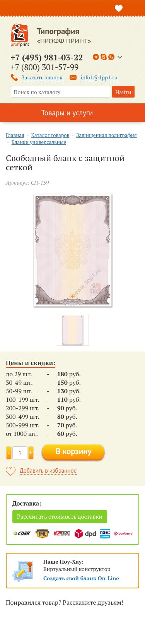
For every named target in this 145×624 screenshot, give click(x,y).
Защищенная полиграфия (106, 135)
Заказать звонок (42, 77)
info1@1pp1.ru (98, 77)
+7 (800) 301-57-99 (45, 67)
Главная (15, 135)
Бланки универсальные (39, 142)
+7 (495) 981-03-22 (47, 57)
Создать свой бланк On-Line (81, 578)
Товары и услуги (67, 112)
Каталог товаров (50, 135)
